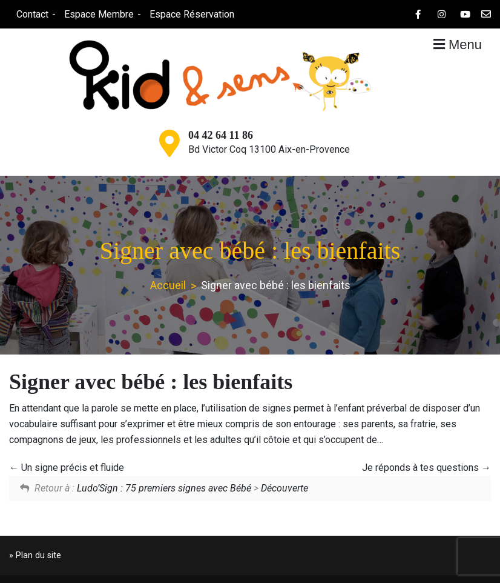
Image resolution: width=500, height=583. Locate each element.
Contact (32, 14)
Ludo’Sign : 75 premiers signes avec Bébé (164, 488)
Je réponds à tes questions (426, 467)
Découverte (284, 488)
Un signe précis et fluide (66, 467)
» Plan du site (35, 555)
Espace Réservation (191, 14)
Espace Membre (98, 14)
